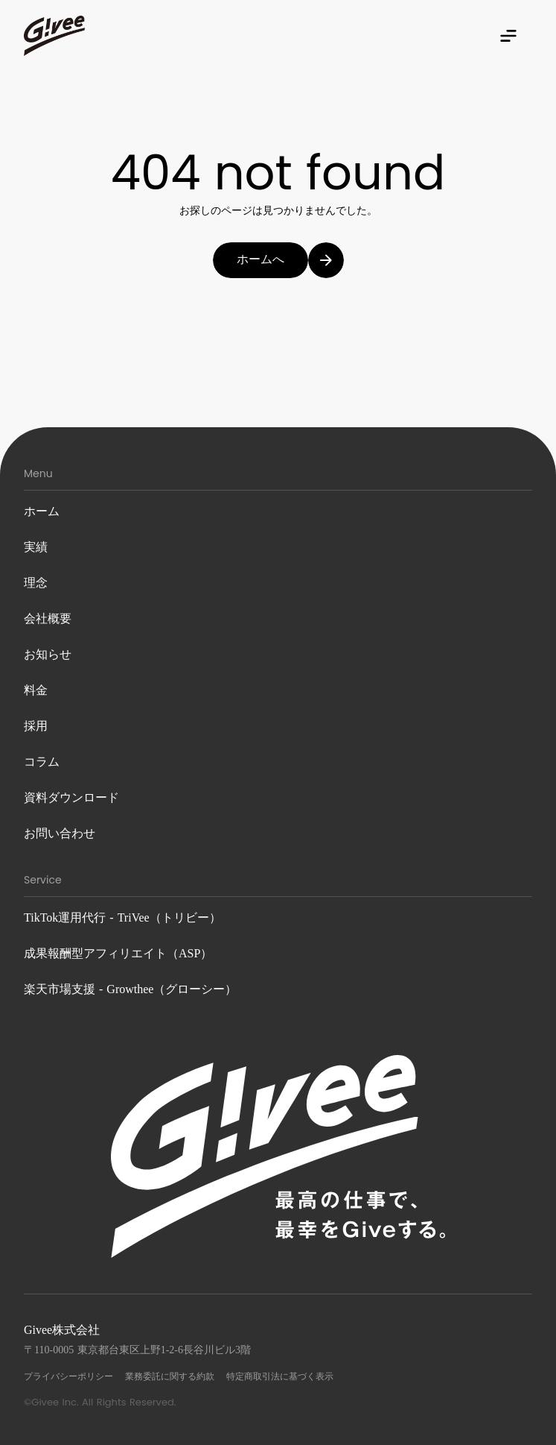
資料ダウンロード (71, 797)
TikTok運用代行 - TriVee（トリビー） (122, 917)
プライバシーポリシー (68, 1376)
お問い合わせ (59, 833)
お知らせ (47, 654)
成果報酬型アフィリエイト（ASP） (118, 953)
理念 (36, 582)
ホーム (42, 511)
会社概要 (47, 618)
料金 (36, 690)
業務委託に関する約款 (169, 1376)
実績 (36, 547)
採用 (36, 726)
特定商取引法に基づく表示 (279, 1376)
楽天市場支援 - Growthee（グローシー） (130, 989)
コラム (42, 761)
